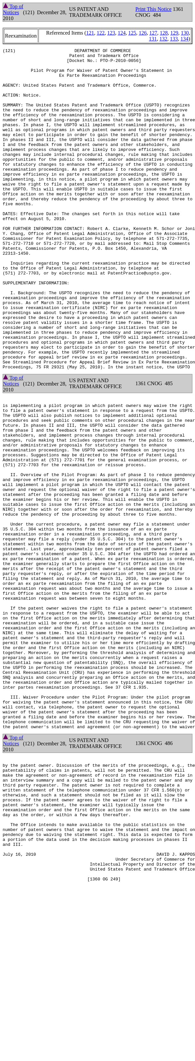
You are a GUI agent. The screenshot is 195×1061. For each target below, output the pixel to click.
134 (184, 39)
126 (143, 33)
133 (174, 39)
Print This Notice (153, 9)
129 (174, 33)
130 (185, 33)
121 (90, 33)
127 (153, 33)
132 (163, 39)
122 (101, 33)
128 (164, 33)
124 (122, 33)
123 (111, 33)
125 (132, 33)
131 (153, 39)
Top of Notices (13, 9)
